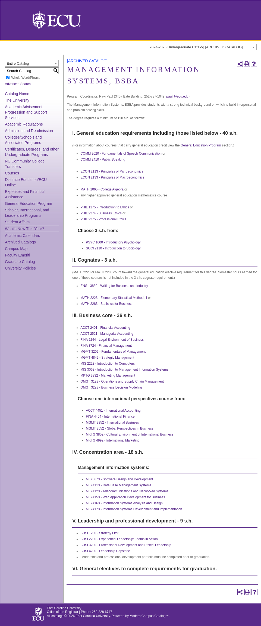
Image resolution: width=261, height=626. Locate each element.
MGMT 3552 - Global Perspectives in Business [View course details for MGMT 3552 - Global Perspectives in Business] (119, 428)
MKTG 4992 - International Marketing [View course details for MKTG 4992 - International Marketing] (112, 440)
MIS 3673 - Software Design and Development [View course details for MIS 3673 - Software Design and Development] (119, 479)
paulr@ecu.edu (177, 96)
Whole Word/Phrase (25, 78)
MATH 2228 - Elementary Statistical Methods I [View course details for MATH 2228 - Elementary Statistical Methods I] (113, 298)
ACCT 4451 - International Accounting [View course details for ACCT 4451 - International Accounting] (113, 410)
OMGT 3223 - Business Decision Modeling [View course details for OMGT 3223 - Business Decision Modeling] (111, 387)
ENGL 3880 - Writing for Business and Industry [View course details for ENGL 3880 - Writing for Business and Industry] (114, 286)
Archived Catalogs (20, 242)
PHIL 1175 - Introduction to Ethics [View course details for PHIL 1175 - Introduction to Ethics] (104, 207)
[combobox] (202, 47)
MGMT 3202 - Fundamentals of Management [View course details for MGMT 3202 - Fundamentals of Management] (113, 351)
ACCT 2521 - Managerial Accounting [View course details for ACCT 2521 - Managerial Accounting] (106, 334)
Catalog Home (17, 94)
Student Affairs (17, 222)
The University (17, 100)
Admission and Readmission (29, 131)
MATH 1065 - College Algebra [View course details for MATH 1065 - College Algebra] (102, 189)
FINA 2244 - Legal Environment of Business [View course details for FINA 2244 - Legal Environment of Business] (112, 340)
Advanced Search (18, 84)
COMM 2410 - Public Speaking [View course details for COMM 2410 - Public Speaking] (102, 159)
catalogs (57, 616)
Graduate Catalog (20, 261)
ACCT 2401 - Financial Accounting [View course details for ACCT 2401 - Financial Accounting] (105, 328)
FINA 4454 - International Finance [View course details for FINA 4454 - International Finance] (110, 416)
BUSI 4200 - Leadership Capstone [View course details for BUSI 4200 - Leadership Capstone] (105, 551)
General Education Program (28, 203)
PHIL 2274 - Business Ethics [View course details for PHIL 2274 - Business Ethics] (101, 213)
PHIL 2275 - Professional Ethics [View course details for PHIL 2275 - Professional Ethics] (103, 219)
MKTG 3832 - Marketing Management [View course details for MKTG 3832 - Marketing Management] (107, 375)
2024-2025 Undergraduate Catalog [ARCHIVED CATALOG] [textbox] (196, 47)
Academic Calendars (22, 235)
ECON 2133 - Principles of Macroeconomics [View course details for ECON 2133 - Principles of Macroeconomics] (112, 177)
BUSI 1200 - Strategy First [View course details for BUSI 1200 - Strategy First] (99, 533)
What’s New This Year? (24, 229)
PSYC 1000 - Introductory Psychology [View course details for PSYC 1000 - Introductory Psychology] (113, 242)
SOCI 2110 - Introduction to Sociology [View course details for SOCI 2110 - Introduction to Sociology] (113, 248)
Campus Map (16, 248)
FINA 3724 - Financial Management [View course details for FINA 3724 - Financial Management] (106, 346)
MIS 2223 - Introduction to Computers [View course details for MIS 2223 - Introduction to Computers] (107, 363)
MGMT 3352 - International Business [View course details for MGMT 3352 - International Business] (112, 422)
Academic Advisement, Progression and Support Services (26, 112)
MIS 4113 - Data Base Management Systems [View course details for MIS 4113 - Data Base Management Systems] (118, 485)
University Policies (20, 268)
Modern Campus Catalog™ (149, 616)
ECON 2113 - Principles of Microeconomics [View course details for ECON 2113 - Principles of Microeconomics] (111, 171)
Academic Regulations (24, 124)
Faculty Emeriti (17, 255)
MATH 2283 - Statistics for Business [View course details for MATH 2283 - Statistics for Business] (106, 304)
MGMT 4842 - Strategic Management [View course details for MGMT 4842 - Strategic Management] (107, 357)
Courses (12, 173)
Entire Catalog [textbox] (18, 63)
